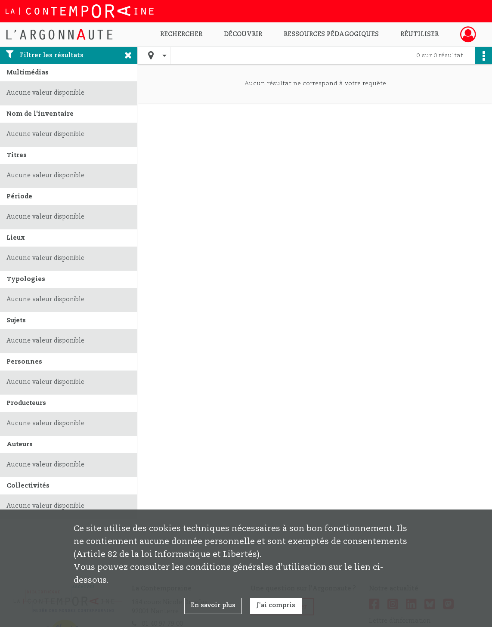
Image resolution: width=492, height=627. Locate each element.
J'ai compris (276, 605)
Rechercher (181, 34)
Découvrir (243, 34)
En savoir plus (213, 605)
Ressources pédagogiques (331, 34)
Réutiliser (419, 34)
